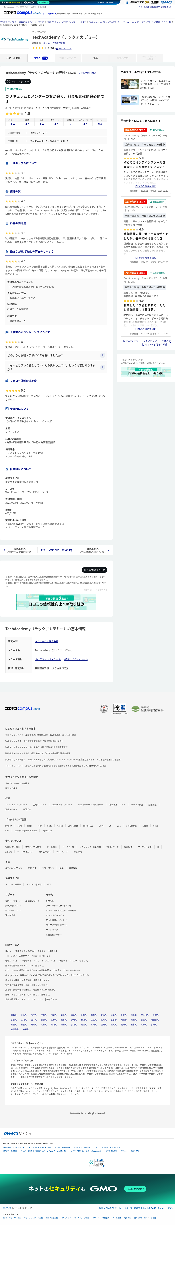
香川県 (74, 1024)
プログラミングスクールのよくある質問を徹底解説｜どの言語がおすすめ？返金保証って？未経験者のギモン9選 (55, 765)
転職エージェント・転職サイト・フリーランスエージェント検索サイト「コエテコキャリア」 (47, 960)
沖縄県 (26, 1029)
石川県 (24, 1019)
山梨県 (44, 1019)
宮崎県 (154, 1024)
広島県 (44, 1024)
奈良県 (144, 1019)
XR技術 (8, 851)
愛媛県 (84, 1024)
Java (20, 825)
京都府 (114, 1019)
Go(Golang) (131, 825)
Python (8, 825)
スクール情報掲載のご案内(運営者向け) (154, 7)
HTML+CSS (88, 825)
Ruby (29, 825)
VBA (7, 830)
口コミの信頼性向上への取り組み (61, 910)
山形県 (64, 1014)
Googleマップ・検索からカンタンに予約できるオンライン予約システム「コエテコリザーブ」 (47, 975)
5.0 (100, 124)
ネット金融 (116, 1218)
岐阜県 (64, 1019)
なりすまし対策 (111, 1151)
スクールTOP (13, 57)
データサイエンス (25, 851)
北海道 (14, 1014)
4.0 (27, 124)
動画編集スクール (118, 804)
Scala (155, 825)
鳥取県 (14, 1024)
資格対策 (78, 851)
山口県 (54, 1024)
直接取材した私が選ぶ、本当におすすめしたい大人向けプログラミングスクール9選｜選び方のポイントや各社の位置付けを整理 (62, 759)
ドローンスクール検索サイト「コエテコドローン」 (28, 955)
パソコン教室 (137, 804)
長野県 (54, 1019)
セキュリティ (45, 851)
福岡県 (104, 1024)
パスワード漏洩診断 (62, 1147)
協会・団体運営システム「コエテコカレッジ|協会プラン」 (31, 999)
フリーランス (48, 868)
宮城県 (44, 1014)
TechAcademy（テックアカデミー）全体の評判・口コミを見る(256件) (147, 342)
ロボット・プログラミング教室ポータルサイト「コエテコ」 (32, 950)
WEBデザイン (112, 846)
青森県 (24, 1014)
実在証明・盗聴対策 (10, 1151)
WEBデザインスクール (76, 659)
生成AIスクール (39, 804)
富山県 (14, 1019)
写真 (95, 57)
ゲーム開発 (52, 846)
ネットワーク (62, 851)
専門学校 (27, 809)
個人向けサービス (141, 1218)
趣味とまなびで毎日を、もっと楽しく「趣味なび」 (28, 994)
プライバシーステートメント (59, 905)
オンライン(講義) (13, 884)
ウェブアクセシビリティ (57, 924)
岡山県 (34, 1024)
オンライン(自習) (34, 884)
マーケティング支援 (81, 1218)
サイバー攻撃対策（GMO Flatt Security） (86, 1151)
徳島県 (64, 1024)
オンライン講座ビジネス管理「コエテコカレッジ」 (28, 979)
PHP (40, 825)
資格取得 (73, 868)
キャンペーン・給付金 (150, 58)
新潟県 (156, 1014)
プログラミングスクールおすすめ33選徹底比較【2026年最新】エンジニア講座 (40, 734)
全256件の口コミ (64, 48)
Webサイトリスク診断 (82, 1147)
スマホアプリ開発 (33, 846)
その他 (153, 1218)
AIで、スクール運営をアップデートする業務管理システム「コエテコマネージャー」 (43, 970)
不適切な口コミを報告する (95, 589)
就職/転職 (32, 868)
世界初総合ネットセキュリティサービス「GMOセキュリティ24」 (27, 1147)
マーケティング (145, 846)
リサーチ (95, 1218)
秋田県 (54, 1014)
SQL (118, 825)
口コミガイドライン (55, 915)
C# (110, 825)
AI (158, 846)
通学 (49, 884)
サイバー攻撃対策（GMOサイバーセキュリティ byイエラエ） (44, 1151)
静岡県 (74, 1019)
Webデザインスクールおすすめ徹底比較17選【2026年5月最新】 (34, 740)
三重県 (94, 1019)
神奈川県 (145, 1014)
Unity (49, 825)
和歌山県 (155, 1019)
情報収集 (105, 1218)
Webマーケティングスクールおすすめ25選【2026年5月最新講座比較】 (37, 747)
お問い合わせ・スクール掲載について (22, 900)
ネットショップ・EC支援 (33, 1218)
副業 (62, 868)
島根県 (24, 1024)
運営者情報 (10, 915)
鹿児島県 (15, 1029)
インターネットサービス (11, 1218)
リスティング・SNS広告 (90, 846)
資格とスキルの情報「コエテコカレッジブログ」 (27, 984)
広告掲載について (13, 905)
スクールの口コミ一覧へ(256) (56, 550)
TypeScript (47, 830)
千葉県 (124, 1014)
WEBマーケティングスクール (91, 804)
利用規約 (50, 900)
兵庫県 (134, 1019)
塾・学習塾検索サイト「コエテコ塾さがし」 (25, 965)
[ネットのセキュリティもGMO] (25, 2)
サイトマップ (52, 929)
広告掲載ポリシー (54, 934)
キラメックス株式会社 (54, 43)
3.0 (13, 124)
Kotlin (145, 825)
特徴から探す (11, 788)
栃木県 (94, 1014)
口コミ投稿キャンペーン (57, 920)
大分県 (144, 1024)
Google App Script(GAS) (25, 830)
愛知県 (84, 1019)
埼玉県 (114, 1014)
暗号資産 (127, 1218)
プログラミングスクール (48, 659)
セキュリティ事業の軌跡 (130, 1150)
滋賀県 (104, 1019)
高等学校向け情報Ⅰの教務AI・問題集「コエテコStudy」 (30, 989)
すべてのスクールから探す (17, 783)
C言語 (60, 825)
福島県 (74, 1014)
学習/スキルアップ (13, 868)
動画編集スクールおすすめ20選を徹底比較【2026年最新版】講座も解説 (37, 753)
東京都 (134, 1014)
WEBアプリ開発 (12, 846)
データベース (68, 846)
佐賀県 (114, 1024)
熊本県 (134, 1024)
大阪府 (124, 1019)
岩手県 (34, 1014)
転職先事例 (122, 57)
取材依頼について (13, 910)
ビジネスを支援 (52, 1218)
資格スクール (11, 809)
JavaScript (73, 825)
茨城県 (84, 1014)
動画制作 (128, 846)
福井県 (34, 1019)
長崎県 (124, 1024)
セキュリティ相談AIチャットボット (107, 1147)
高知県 (94, 1024)
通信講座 (152, 804)
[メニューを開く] (168, 13)
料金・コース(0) (68, 57)
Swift (101, 825)
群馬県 (104, 1014)
